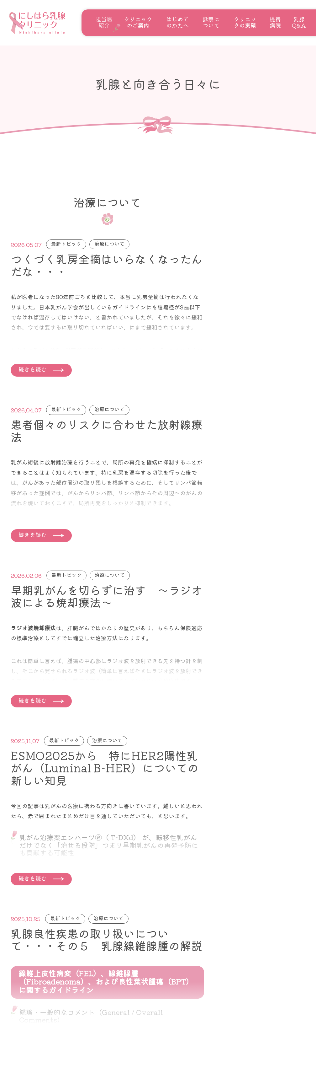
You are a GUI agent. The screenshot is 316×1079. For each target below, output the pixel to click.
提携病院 (275, 22)
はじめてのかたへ (177, 22)
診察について (211, 22)
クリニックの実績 (245, 22)
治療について (109, 243)
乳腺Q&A (299, 22)
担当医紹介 (104, 22)
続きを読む (32, 369)
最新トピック (66, 243)
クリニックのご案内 (138, 22)
